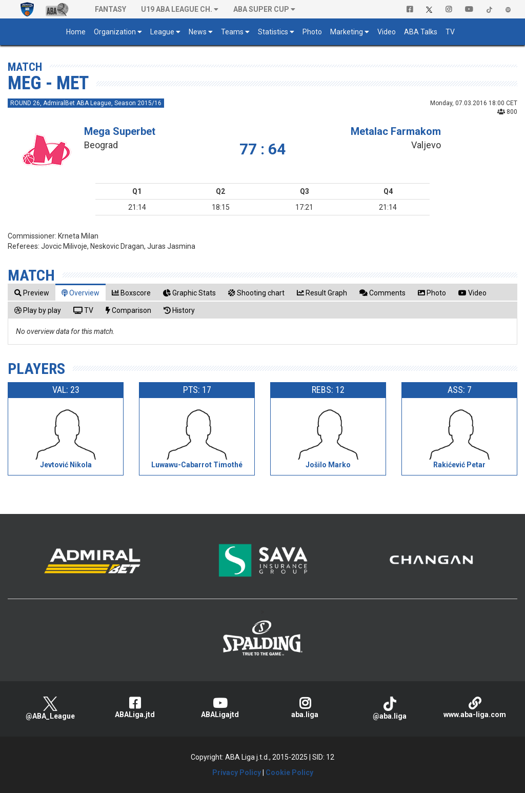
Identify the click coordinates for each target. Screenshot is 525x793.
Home (76, 32)
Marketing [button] (346, 32)
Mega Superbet (119, 131)
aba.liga (305, 708)
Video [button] (386, 32)
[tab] (31, 293)
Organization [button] (115, 32)
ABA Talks (420, 32)
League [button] (162, 32)
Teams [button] (232, 32)
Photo (312, 32)
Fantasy (110, 9)
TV (450, 32)
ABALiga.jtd (135, 708)
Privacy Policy (236, 772)
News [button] (198, 32)
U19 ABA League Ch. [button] (176, 9)
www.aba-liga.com (475, 708)
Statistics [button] (273, 32)
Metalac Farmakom (396, 131)
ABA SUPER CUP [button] (261, 9)
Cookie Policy (289, 772)
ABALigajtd (220, 708)
